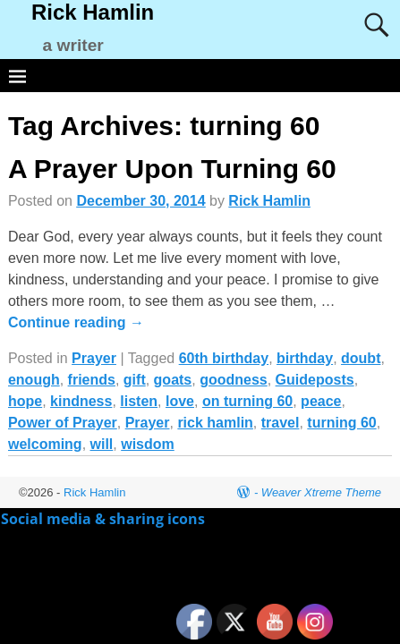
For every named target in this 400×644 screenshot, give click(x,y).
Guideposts (315, 379)
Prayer (94, 358)
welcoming (45, 444)
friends (91, 379)
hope (25, 401)
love (180, 401)
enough (34, 379)
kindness (81, 401)
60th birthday (223, 358)
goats (173, 379)
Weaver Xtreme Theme (321, 492)
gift (134, 379)
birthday (305, 358)
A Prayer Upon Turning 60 (172, 168)
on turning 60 (247, 401)
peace (321, 401)
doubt (360, 358)
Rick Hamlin (92, 12)
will (102, 444)
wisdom (147, 444)
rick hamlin (214, 422)
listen (138, 401)
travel (280, 422)
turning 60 (341, 422)
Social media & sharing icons (105, 519)
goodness (234, 379)
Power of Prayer (62, 422)
